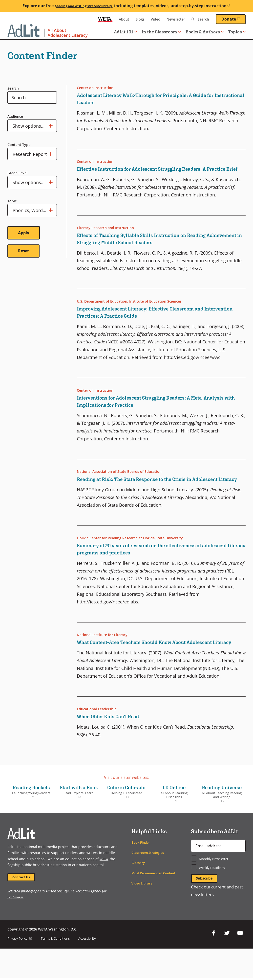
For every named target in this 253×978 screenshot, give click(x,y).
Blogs (140, 19)
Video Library (142, 911)
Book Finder (141, 870)
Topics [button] (237, 31)
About (124, 19)
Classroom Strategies (149, 880)
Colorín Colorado (126, 816)
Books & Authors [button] (205, 31)
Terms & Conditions (59, 967)
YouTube (240, 962)
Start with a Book (79, 816)
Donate (233, 19)
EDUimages (15, 926)
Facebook (213, 962)
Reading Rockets (31, 812)
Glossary (138, 891)
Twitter (226, 962)
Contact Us (22, 906)
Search (13, 88)
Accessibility (94, 967)
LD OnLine (174, 814)
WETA (105, 19)
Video (155, 19)
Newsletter (176, 19)
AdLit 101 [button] (125, 31)
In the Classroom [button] (161, 31)
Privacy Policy (20, 967)
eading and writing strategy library (84, 5)
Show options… (33, 125)
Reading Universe (221, 818)
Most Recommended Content (156, 901)
